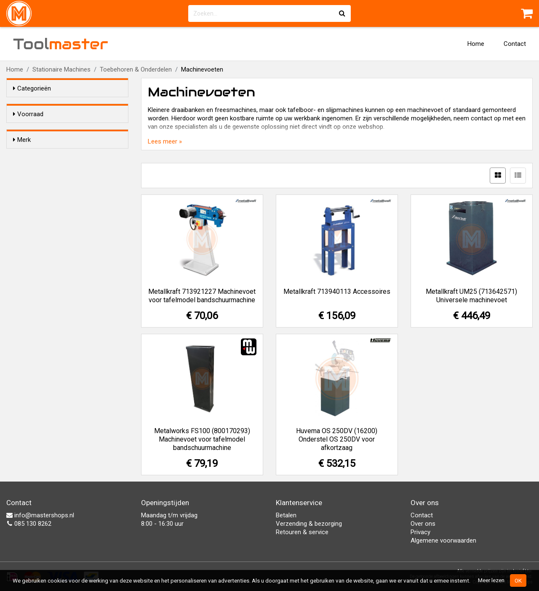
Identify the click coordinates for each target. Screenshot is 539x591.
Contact (515, 44)
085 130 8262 (28, 523)
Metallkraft (45, 182)
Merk (22, 155)
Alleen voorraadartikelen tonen (68, 130)
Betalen (286, 515)
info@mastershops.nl (40, 515)
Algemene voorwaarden (443, 540)
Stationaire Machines (61, 69)
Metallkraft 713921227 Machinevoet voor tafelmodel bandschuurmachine (202, 296)
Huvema (41, 171)
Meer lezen (491, 580)
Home (475, 44)
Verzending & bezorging (309, 523)
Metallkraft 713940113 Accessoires (336, 292)
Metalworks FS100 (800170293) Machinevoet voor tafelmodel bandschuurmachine (202, 439)
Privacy (420, 532)
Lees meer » (165, 141)
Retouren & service (302, 532)
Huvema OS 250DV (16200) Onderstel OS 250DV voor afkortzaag (336, 439)
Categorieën (32, 88)
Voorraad (28, 114)
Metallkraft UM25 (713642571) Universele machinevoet (471, 296)
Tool (60, 43)
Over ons (423, 523)
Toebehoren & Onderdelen (136, 69)
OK (518, 580)
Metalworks (46, 193)
